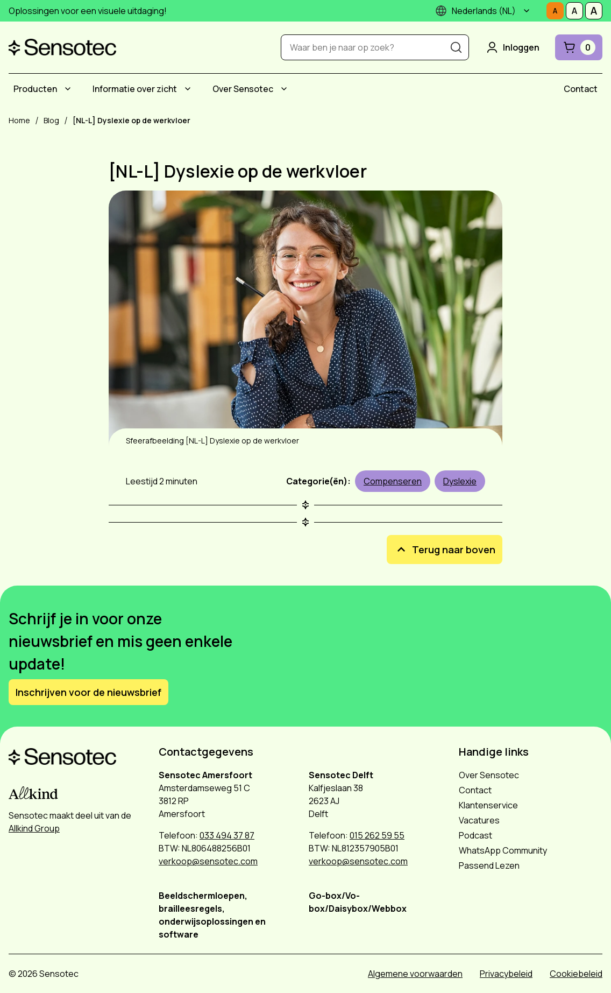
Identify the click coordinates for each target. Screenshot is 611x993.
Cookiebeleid (576, 974)
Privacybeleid (506, 974)
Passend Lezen (489, 865)
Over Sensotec (242, 89)
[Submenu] (526, 10)
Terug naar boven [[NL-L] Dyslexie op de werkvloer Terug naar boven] (444, 549)
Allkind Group (34, 828)
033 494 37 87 (227, 835)
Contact (581, 89)
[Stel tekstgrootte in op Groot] (593, 10)
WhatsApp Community (503, 850)
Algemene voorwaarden (415, 974)
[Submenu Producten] (67, 88)
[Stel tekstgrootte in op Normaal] (555, 10)
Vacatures (479, 820)
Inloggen (512, 47)
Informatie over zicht (135, 89)
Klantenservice (488, 805)
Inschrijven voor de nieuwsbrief (88, 692)
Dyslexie (460, 481)
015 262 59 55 (377, 835)
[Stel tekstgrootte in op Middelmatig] (574, 10)
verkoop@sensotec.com (208, 861)
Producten (35, 89)
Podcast (475, 835)
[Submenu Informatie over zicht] (187, 88)
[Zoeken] (456, 47)
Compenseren (393, 481)
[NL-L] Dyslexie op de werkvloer (238, 171)
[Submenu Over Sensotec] (284, 88)
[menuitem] (44, 89)
